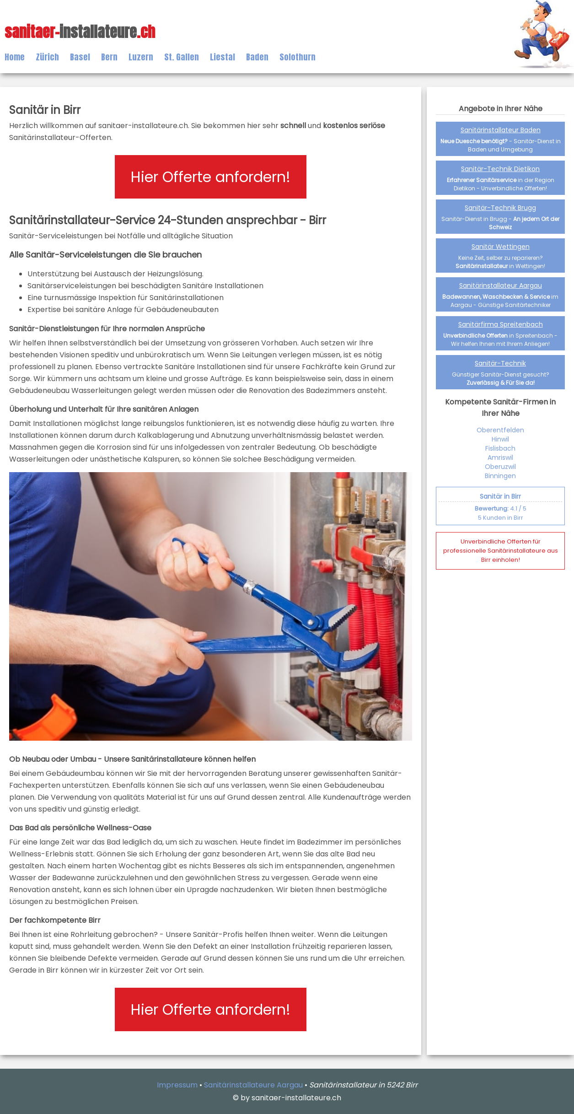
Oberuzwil (500, 466)
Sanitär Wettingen (501, 246)
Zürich (47, 57)
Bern (109, 57)
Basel (80, 57)
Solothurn (297, 57)
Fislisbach (500, 448)
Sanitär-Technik (500, 363)
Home (15, 57)
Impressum (177, 1085)
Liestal (222, 57)
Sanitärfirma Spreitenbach (500, 324)
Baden (257, 57)
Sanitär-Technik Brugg (500, 207)
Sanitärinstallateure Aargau (253, 1085)
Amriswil (500, 457)
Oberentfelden (500, 430)
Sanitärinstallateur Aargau (500, 285)
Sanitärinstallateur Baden (501, 130)
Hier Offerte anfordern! (210, 177)
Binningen (500, 475)
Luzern (141, 57)
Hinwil (500, 439)
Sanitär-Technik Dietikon (500, 168)
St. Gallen (181, 57)
